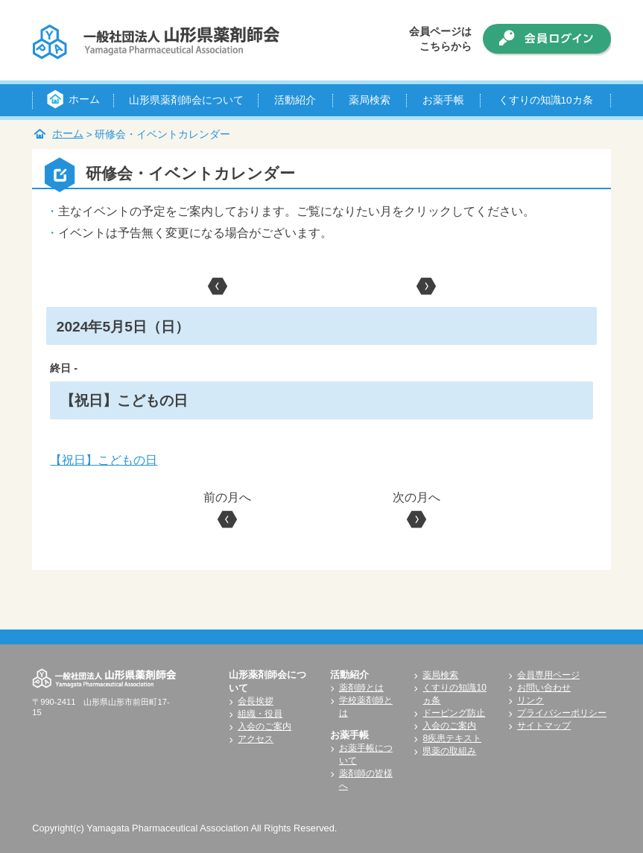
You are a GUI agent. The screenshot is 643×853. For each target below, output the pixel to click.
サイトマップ (544, 725)
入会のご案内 (264, 726)
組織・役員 (260, 713)
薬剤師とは (361, 687)
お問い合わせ (544, 687)
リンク (530, 700)
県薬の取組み (449, 751)
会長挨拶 (255, 701)
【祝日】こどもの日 (103, 460)
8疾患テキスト (451, 738)
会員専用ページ (548, 675)
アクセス (255, 739)
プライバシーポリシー (561, 713)
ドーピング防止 (453, 713)
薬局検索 (440, 675)
